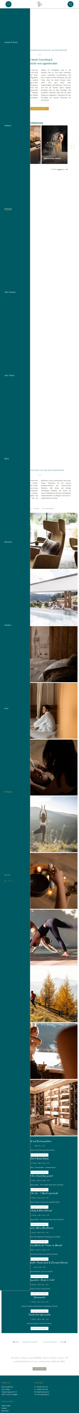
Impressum (5, 1410)
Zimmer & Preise (11, 35)
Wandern (7, 618)
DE (5, 873)
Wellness (7, 118)
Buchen (7, 867)
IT (12, 873)
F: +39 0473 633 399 (41, 1389)
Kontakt (4, 1408)
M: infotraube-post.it (41, 1392)
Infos (6, 701)
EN (9, 873)
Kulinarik (8, 201)
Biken (6, 451)
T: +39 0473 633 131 (41, 1387)
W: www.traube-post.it (41, 1394)
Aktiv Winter (9, 368)
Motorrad (8, 534)
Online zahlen (6, 1405)
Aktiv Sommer (10, 285)
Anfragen (8, 784)
